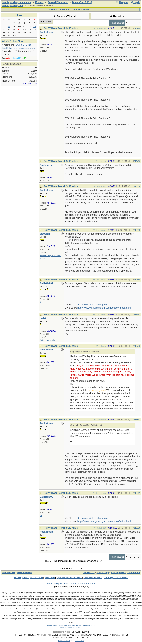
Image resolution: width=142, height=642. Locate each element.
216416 (137, 161)
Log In (135, 2)
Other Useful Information (83, 583)
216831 (137, 420)
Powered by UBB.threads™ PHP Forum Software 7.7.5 (71, 625)
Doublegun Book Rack (116, 577)
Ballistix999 (99, 420)
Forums (39, 2)
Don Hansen (99, 161)
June (19, 15)
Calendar (65, 9)
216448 (137, 230)
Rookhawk (100, 28)
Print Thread (45, 21)
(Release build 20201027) (71, 627)
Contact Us (88, 572)
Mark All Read (24, 572)
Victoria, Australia (47, 340)
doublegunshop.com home (28, 577)
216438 (137, 186)
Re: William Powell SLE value (61, 28)
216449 (137, 280)
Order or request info (57, 583)
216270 (137, 28)
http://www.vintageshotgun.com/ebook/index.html (104, 307)
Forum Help (103, 572)
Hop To (48, 561)
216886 (137, 528)
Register (122, 2)
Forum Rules (8, 572)
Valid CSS (79, 640)
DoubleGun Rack (93, 577)
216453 (137, 315)
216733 (137, 346)
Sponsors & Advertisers (69, 577)
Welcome (50, 577)
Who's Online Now (12, 41)
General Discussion (58, 2)
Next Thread (116, 16)
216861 (137, 493)
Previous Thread (64, 16)
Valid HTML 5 (64, 640)
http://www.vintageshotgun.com (94, 304)
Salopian (101, 346)
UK (41, 302)
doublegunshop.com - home (16, 2)
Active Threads (81, 9)
